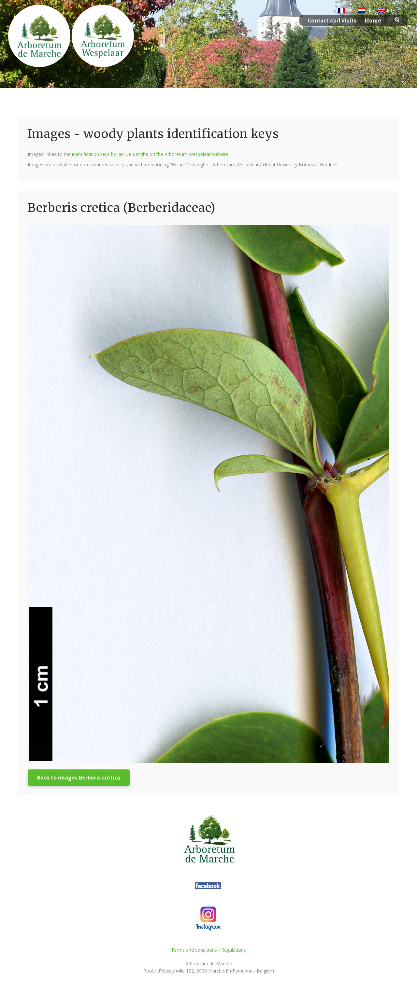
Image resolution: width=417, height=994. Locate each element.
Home (373, 21)
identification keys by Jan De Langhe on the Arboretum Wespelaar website (150, 154)
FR (350, 10)
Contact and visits (332, 21)
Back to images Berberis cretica (78, 777)
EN (389, 10)
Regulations (233, 950)
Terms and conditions (194, 950)
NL (369, 10)
